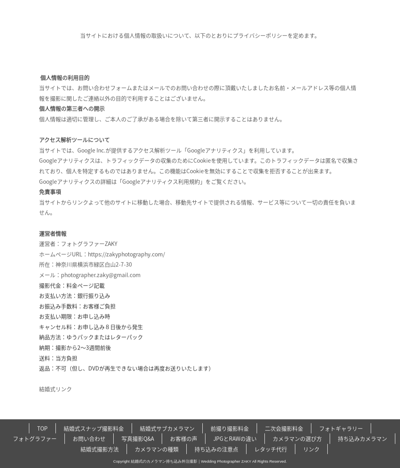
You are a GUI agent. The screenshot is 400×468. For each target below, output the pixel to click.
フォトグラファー (35, 450)
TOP (42, 440)
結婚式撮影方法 (99, 460)
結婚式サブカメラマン (167, 440)
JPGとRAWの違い (235, 450)
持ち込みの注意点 (216, 460)
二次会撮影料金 (284, 440)
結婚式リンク (55, 386)
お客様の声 (183, 450)
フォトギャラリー (341, 440)
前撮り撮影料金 (230, 440)
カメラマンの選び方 (297, 450)
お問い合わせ (89, 450)
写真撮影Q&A (137, 450)
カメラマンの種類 (157, 460)
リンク (311, 460)
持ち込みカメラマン (362, 450)
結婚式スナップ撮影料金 (94, 440)
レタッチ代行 (270, 460)
